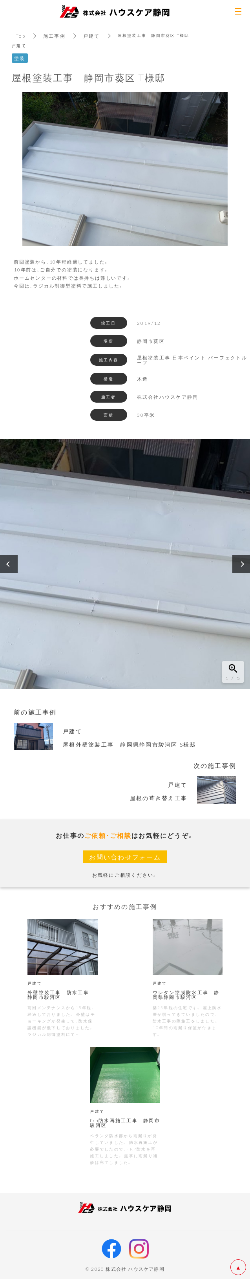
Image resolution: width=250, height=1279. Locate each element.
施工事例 (54, 35)
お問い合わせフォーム (125, 856)
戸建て (91, 35)
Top (21, 35)
